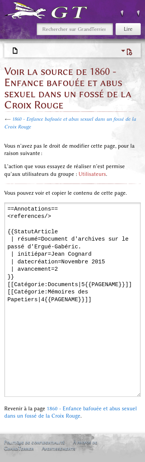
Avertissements (58, 448)
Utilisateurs (92, 174)
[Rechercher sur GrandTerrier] (75, 29)
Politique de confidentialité (34, 442)
